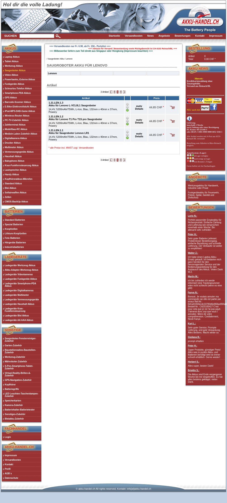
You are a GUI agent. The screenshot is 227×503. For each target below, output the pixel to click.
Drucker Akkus (13, 143)
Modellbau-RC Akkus (16, 129)
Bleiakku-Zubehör (14, 419)
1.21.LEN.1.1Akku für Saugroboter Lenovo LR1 (69, 131)
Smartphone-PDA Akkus (18, 93)
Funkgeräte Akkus (14, 84)
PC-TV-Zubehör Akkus (16, 120)
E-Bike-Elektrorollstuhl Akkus (20, 106)
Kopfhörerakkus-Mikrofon (18, 179)
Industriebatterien (14, 247)
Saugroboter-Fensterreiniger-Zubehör (20, 339)
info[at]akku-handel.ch (139, 488)
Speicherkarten (13, 400)
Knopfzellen (11, 229)
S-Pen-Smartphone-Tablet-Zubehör (19, 367)
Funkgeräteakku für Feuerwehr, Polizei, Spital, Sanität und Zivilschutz (203, 195)
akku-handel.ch (86, 488)
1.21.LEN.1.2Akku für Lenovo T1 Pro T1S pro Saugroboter (75, 118)
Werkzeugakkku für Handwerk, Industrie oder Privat (203, 186)
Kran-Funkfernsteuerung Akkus (22, 165)
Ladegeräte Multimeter (17, 295)
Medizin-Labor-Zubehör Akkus (21, 134)
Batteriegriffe (12, 389)
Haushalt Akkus (13, 156)
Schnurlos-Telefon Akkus (18, 88)
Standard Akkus (13, 183)
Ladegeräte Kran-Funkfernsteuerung (15, 309)
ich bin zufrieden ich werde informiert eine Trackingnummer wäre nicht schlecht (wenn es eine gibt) (205, 282)
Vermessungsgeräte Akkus (19, 152)
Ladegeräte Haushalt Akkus (19, 304)
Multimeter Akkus (14, 147)
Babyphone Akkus (14, 161)
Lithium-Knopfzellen (15, 233)
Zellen (8, 197)
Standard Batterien (15, 220)
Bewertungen (201, 207)
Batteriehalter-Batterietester (20, 409)
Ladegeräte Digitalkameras (19, 290)
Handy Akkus (12, 174)
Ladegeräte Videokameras (19, 274)
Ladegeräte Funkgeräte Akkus (21, 279)
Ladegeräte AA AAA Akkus (19, 320)
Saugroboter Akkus (15, 70)
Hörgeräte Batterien (15, 242)
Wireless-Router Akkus (17, 115)
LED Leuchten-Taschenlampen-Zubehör (21, 394)
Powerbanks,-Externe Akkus (20, 79)
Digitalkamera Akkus (16, 138)
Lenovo (69, 59)
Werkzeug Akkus (14, 66)
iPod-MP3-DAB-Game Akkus (20, 111)
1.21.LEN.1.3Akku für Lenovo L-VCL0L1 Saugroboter (72, 104)
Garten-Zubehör (13, 345)
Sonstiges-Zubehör (15, 414)
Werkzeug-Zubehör (15, 357)
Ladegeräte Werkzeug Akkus (20, 265)
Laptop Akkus (12, 57)
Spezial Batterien (14, 224)
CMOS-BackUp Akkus (16, 201)
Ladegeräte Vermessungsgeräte (22, 299)
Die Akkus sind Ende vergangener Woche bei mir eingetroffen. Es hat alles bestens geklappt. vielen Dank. (205, 376)
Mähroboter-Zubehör (16, 361)
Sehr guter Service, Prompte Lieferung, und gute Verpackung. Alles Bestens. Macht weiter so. (205, 328)
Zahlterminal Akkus (15, 124)
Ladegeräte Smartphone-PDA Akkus (20, 284)
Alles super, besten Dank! (205, 364)
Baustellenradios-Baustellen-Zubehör (20, 351)
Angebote (197, 177)
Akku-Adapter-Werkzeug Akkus (21, 270)
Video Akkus (11, 75)
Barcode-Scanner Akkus (18, 102)
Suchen (10, 36)
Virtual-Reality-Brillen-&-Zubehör (18, 374)
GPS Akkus (11, 97)
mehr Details (139, 107)
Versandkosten (86, 148)
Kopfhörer (10, 384)
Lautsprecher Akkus (15, 170)
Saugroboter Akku (56, 59)
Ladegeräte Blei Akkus (17, 315)
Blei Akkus (10, 188)
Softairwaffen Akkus (15, 192)
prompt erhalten (205, 339)
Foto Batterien (12, 238)
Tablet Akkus (12, 61)
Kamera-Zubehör (14, 405)
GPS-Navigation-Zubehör (18, 380)
